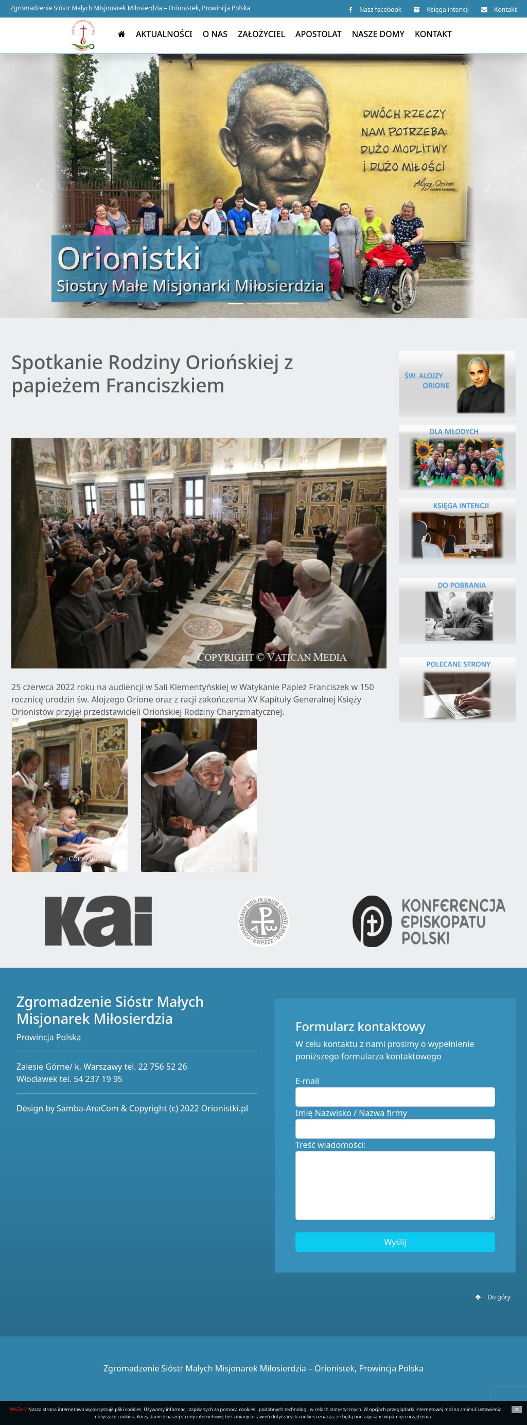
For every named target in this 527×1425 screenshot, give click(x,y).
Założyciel (261, 34)
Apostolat (318, 34)
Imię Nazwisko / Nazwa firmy (351, 1113)
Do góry (493, 1297)
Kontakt (499, 9)
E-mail (307, 1081)
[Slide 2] (254, 304)
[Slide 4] (291, 304)
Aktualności (164, 34)
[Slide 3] (272, 304)
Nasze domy (378, 34)
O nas (215, 34)
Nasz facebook (375, 9)
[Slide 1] (235, 304)
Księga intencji (441, 9)
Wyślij (395, 1242)
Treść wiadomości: (330, 1145)
